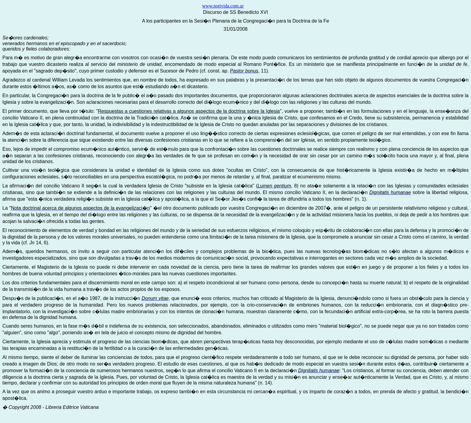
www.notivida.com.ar (223, 5)
